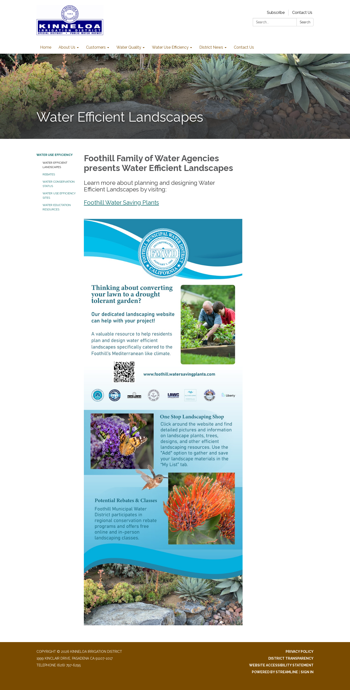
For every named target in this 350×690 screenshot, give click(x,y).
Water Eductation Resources (57, 207)
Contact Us (302, 12)
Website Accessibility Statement (281, 665)
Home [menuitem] (45, 47)
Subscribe (276, 12)
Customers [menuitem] (96, 47)
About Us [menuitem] (67, 47)
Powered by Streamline (275, 672)
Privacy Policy (300, 652)
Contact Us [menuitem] (244, 47)
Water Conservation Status (59, 184)
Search (305, 22)
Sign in (307, 672)
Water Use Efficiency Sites (59, 195)
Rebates (49, 174)
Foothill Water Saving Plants (121, 202)
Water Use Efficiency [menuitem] (170, 47)
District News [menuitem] (211, 47)
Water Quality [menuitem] (128, 47)
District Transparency (291, 658)
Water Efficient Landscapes (55, 165)
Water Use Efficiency (54, 155)
